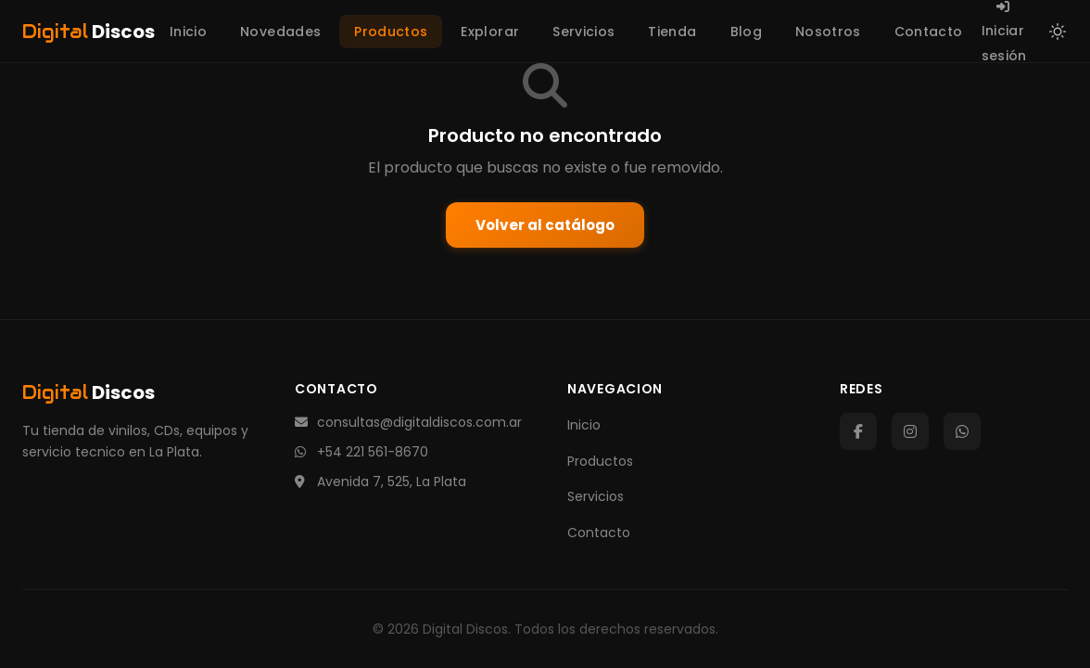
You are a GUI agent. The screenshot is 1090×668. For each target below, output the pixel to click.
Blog (746, 31)
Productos (390, 31)
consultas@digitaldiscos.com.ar (408, 422)
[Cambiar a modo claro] (1057, 31)
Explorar (490, 31)
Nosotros (828, 31)
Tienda (672, 31)
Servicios (583, 31)
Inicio (188, 31)
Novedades (280, 31)
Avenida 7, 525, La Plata (380, 481)
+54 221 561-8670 (361, 452)
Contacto (928, 31)
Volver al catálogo (545, 225)
